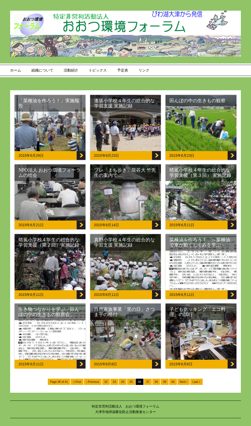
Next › (183, 381)
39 (164, 381)
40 (173, 381)
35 (131, 381)
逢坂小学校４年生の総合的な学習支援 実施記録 (124, 103)
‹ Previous (92, 381)
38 (156, 381)
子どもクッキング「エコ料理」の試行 (197, 312)
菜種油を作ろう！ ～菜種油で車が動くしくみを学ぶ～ (199, 242)
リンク (143, 70)
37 (147, 381)
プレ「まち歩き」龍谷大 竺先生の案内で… (125, 172)
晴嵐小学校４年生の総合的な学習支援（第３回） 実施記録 (200, 172)
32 (106, 381)
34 (122, 381)
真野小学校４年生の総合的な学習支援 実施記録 (124, 242)
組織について (42, 70)
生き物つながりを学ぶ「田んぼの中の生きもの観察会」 (48, 312)
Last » (196, 381)
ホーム (15, 70)
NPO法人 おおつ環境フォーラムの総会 (49, 172)
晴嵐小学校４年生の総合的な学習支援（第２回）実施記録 (48, 242)
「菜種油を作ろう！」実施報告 (48, 103)
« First (77, 381)
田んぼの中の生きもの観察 (197, 100)
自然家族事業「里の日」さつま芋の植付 (124, 312)
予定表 (122, 70)
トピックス (98, 70)
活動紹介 (71, 70)
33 (114, 381)
